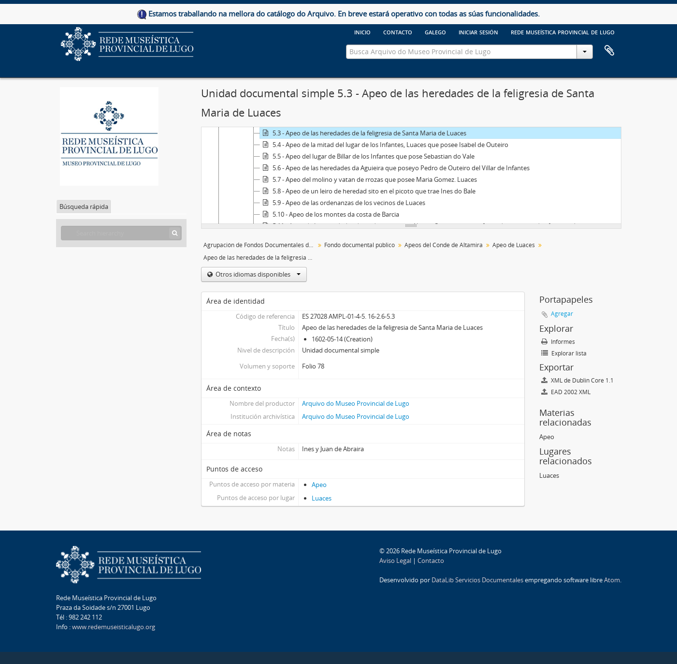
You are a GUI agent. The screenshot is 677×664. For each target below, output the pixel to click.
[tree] (411, 175)
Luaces (321, 498)
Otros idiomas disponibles (257, 274)
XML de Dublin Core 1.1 (577, 380)
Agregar (562, 314)
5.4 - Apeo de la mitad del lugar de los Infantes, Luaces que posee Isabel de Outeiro (384, 144)
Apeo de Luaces (513, 245)
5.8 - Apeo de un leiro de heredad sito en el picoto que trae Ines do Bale (367, 191)
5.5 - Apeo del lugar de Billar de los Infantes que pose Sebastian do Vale (367, 156)
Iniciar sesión (478, 31)
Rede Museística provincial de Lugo (563, 31)
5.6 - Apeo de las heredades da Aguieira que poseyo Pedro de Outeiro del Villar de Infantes (395, 168)
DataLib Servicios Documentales (477, 579)
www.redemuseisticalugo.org (113, 626)
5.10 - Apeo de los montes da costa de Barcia (329, 214)
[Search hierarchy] (121, 233)
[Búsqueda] (174, 233)
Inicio (362, 31)
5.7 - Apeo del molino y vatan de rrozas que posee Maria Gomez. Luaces (368, 179)
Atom (612, 579)
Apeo (319, 484)
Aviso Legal (395, 560)
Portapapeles (609, 51)
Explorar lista (564, 353)
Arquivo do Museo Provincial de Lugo (355, 403)
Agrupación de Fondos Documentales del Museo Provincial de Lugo (260, 245)
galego (435, 31)
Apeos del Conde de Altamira (443, 245)
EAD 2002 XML (566, 392)
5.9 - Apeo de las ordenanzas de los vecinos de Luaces (342, 202)
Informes (558, 342)
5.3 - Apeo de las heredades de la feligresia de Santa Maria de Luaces (363, 133)
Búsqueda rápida (83, 206)
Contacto (397, 31)
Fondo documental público (359, 245)
